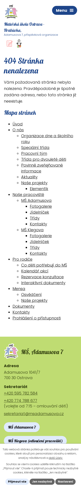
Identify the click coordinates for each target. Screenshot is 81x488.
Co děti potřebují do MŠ (44, 265)
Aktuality (29, 177)
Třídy (35, 218)
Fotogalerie (41, 206)
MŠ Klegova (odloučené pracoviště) (35, 440)
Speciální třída (35, 147)
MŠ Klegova (32, 230)
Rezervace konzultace (42, 277)
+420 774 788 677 (20, 400)
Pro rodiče (22, 259)
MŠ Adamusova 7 (22, 427)
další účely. (56, 458)
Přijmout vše (17, 481)
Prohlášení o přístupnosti (37, 318)
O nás (18, 130)
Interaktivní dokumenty (43, 282)
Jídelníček (39, 212)
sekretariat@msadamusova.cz (34, 413)
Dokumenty (24, 306)
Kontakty (38, 224)
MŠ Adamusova (36, 200)
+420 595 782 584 (21, 393)
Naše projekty (34, 183)
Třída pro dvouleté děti (43, 159)
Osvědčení (31, 294)
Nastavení (65, 481)
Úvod (18, 124)
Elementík (39, 188)
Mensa (19, 288)
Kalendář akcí (34, 271)
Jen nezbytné (42, 481)
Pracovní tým (34, 153)
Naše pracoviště (28, 194)
